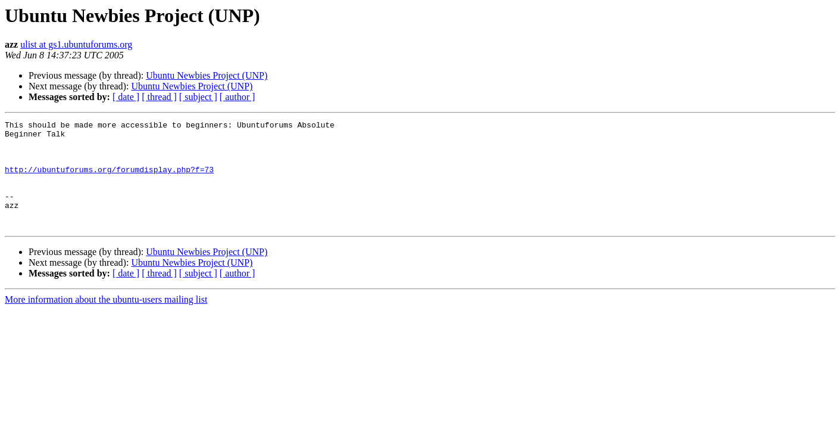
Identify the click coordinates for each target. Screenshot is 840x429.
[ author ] (237, 97)
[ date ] (126, 97)
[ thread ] (159, 97)
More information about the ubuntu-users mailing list (106, 321)
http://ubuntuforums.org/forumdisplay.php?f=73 (109, 180)
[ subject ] (198, 97)
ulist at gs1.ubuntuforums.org (76, 44)
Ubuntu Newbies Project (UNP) (206, 75)
